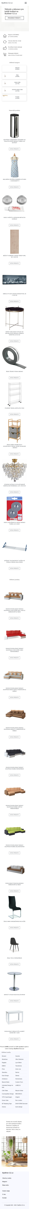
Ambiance (4, 1079)
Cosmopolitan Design (8, 1093)
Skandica (4, 1072)
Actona (4, 1106)
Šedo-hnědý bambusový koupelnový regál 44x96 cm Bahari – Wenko (14, 446)
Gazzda (17, 1056)
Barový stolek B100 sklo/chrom (14, 994)
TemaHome (18, 1066)
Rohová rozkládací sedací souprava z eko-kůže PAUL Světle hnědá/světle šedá (14, 610)
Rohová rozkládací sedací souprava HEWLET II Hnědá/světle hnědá (14, 729)
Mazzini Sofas (19, 1090)
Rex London (18, 1100)
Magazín (4, 1181)
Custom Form (19, 1082)
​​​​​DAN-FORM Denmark (21, 1103)
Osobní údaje (6, 1191)
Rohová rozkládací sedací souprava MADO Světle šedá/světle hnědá (14, 690)
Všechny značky (6, 1178)
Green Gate (5, 1100)
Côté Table (5, 1090)
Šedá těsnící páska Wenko (14, 371)
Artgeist (17, 1097)
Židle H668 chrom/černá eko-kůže (14, 921)
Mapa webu (5, 1185)
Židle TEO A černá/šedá (14, 958)
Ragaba (4, 1062)
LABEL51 (18, 1085)
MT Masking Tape (7, 1103)
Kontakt (4, 1198)
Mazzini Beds (5, 1082)
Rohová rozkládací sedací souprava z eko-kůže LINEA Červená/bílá (14, 650)
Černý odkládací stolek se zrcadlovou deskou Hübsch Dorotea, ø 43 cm (14, 333)
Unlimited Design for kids (7, 1086)
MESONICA (18, 1093)
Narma (17, 1072)
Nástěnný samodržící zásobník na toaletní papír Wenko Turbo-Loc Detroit (14, 141)
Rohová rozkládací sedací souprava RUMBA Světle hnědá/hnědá (14, 807)
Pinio (3, 1069)
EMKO (4, 1066)
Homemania (18, 1079)
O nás (4, 1194)
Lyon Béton (18, 1062)
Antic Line (18, 1069)
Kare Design (5, 1075)
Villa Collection (19, 1059)
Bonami (4, 1056)
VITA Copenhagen (7, 1097)
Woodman (5, 1059)
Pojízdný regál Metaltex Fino (14, 408)
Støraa (17, 1075)
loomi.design (18, 1106)
